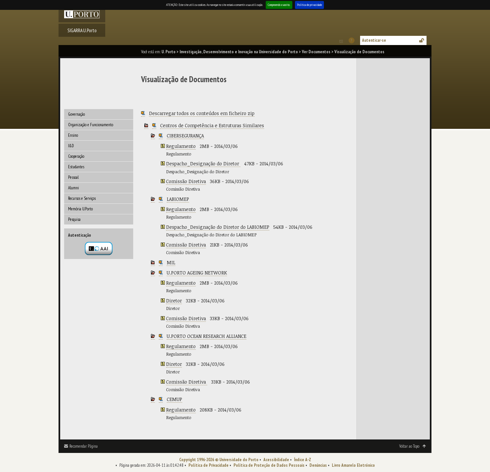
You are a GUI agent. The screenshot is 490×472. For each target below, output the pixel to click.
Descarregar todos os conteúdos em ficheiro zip (202, 113)
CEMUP (174, 399)
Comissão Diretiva (186, 181)
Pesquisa (74, 219)
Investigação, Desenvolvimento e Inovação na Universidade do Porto (239, 52)
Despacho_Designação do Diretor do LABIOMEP (217, 227)
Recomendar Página (83, 446)
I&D (71, 146)
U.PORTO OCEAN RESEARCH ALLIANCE (206, 336)
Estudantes (76, 167)
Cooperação (76, 156)
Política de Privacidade (208, 465)
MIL (171, 262)
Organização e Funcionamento (90, 125)
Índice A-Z (302, 459)
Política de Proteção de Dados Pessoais (269, 465)
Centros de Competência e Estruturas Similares (212, 125)
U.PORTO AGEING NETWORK (197, 273)
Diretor (174, 300)
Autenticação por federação (98, 248)
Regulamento (181, 146)
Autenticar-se (374, 40)
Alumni (73, 188)
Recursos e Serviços (82, 198)
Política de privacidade (309, 5)
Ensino (73, 135)
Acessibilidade (276, 459)
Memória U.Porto (80, 209)
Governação (76, 114)
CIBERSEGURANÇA (185, 135)
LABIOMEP (178, 199)
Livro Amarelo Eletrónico (353, 465)
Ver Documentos (316, 52)
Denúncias (318, 465)
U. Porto (168, 52)
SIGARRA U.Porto (82, 30)
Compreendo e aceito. (279, 5)
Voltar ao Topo (409, 446)
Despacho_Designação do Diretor (203, 163)
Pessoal (73, 177)
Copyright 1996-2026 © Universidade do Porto (218, 459)
